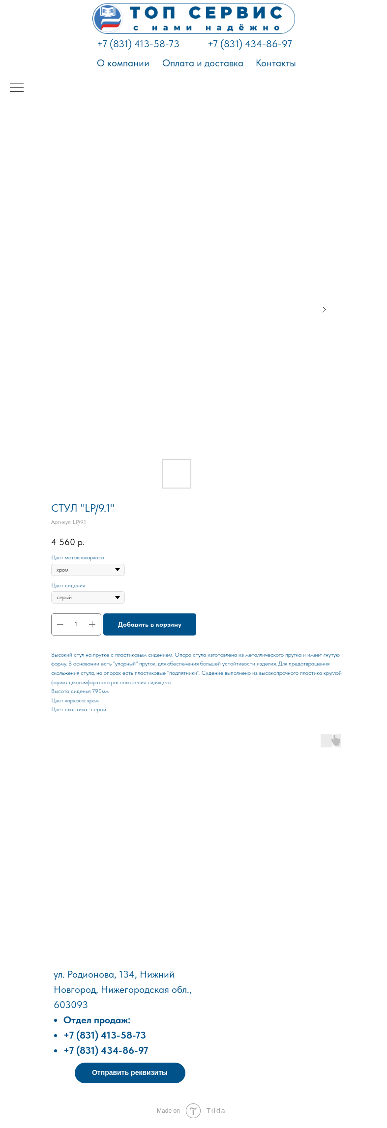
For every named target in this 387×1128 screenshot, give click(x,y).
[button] (130, 1073)
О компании (123, 63)
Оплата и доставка (202, 63)
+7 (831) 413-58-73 (138, 44)
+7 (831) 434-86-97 (250, 44)
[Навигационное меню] (17, 88)
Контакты (276, 63)
